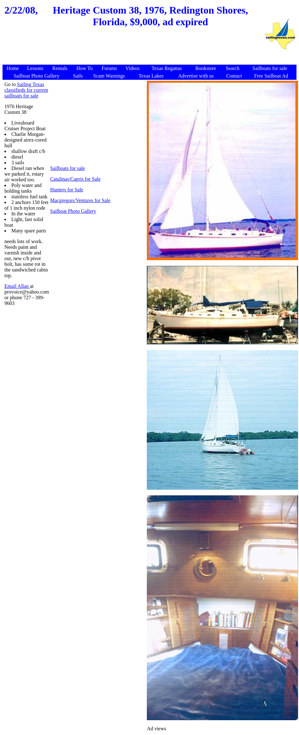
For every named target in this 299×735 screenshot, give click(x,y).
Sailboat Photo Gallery (73, 211)
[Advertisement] (133, 49)
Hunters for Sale (66, 189)
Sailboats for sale (67, 168)
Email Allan (17, 286)
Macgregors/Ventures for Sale (80, 200)
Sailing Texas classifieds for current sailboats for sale (26, 90)
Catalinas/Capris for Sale (75, 179)
